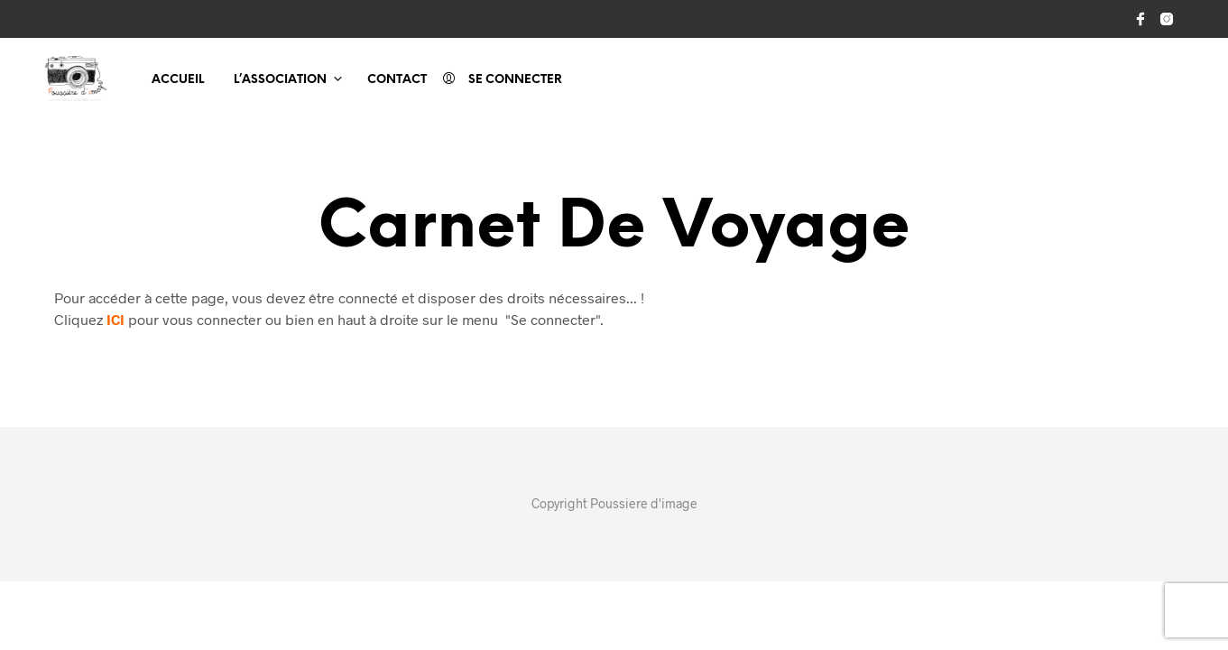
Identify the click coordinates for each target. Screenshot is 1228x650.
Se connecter (515, 80)
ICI (115, 319)
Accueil (178, 80)
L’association (280, 80)
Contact (397, 80)
